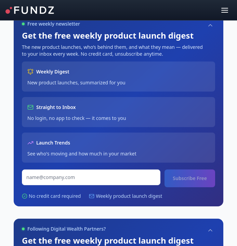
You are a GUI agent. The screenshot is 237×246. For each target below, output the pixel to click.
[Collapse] (210, 25)
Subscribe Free (190, 178)
